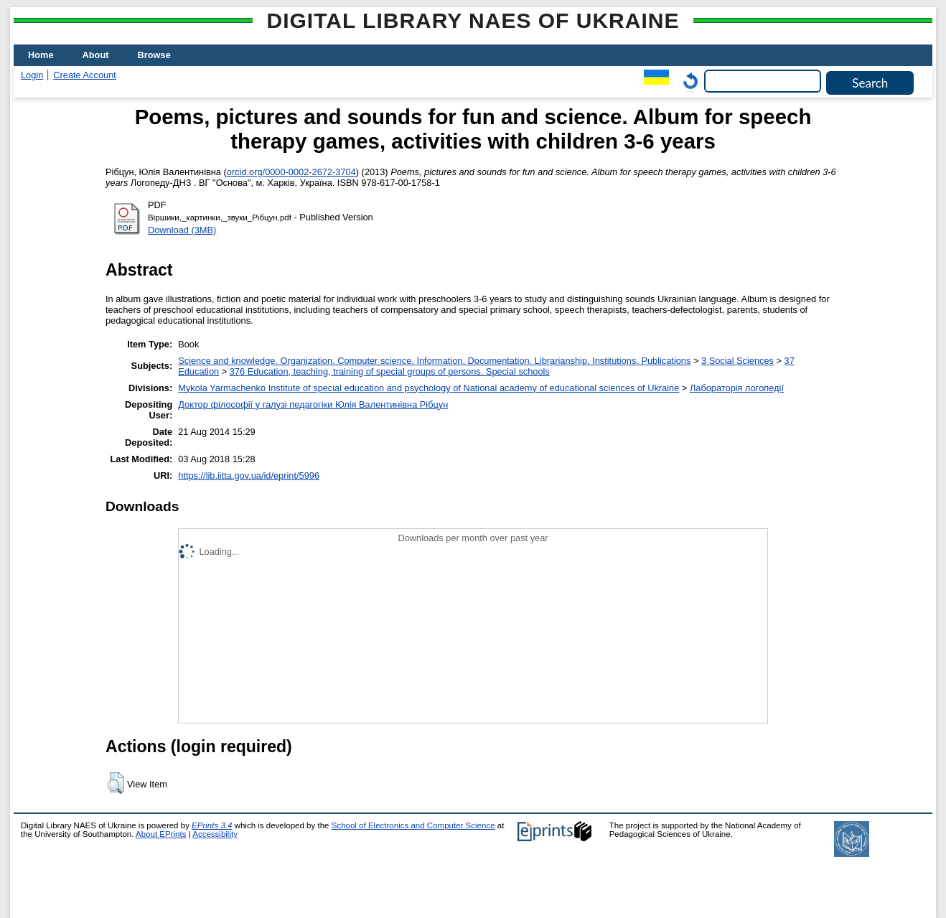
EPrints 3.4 (212, 825)
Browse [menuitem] (154, 55)
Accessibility (215, 834)
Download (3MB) (182, 230)
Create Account (84, 75)
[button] (116, 783)
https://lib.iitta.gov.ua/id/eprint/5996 (248, 475)
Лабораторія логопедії (737, 388)
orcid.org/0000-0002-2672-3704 (291, 172)
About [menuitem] (96, 55)
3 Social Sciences (737, 360)
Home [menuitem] (41, 55)
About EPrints (161, 834)
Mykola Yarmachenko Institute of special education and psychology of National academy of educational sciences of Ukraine (428, 388)
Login (32, 75)
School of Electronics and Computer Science (413, 825)
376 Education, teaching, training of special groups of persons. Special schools (390, 371)
